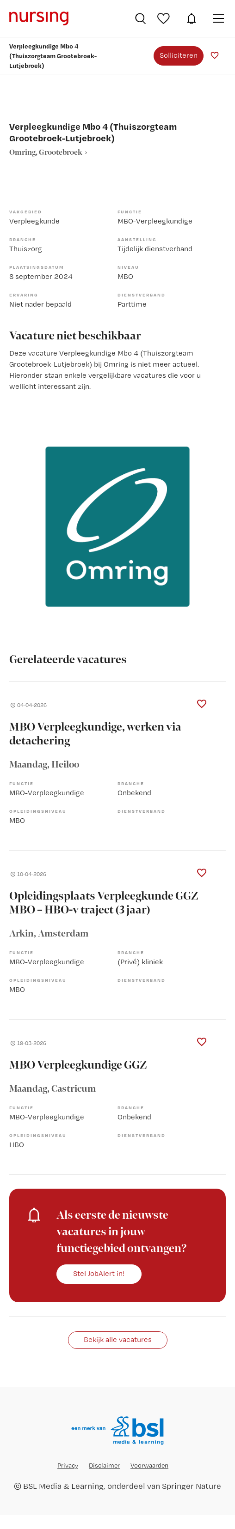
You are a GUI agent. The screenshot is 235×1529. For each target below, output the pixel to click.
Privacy (67, 1465)
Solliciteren (179, 55)
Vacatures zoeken (140, 18)
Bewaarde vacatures (164, 18)
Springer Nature (191, 1486)
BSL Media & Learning (63, 1486)
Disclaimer (104, 1465)
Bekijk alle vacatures (118, 1339)
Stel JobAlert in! (99, 1273)
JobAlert (191, 18)
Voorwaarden (149, 1465)
